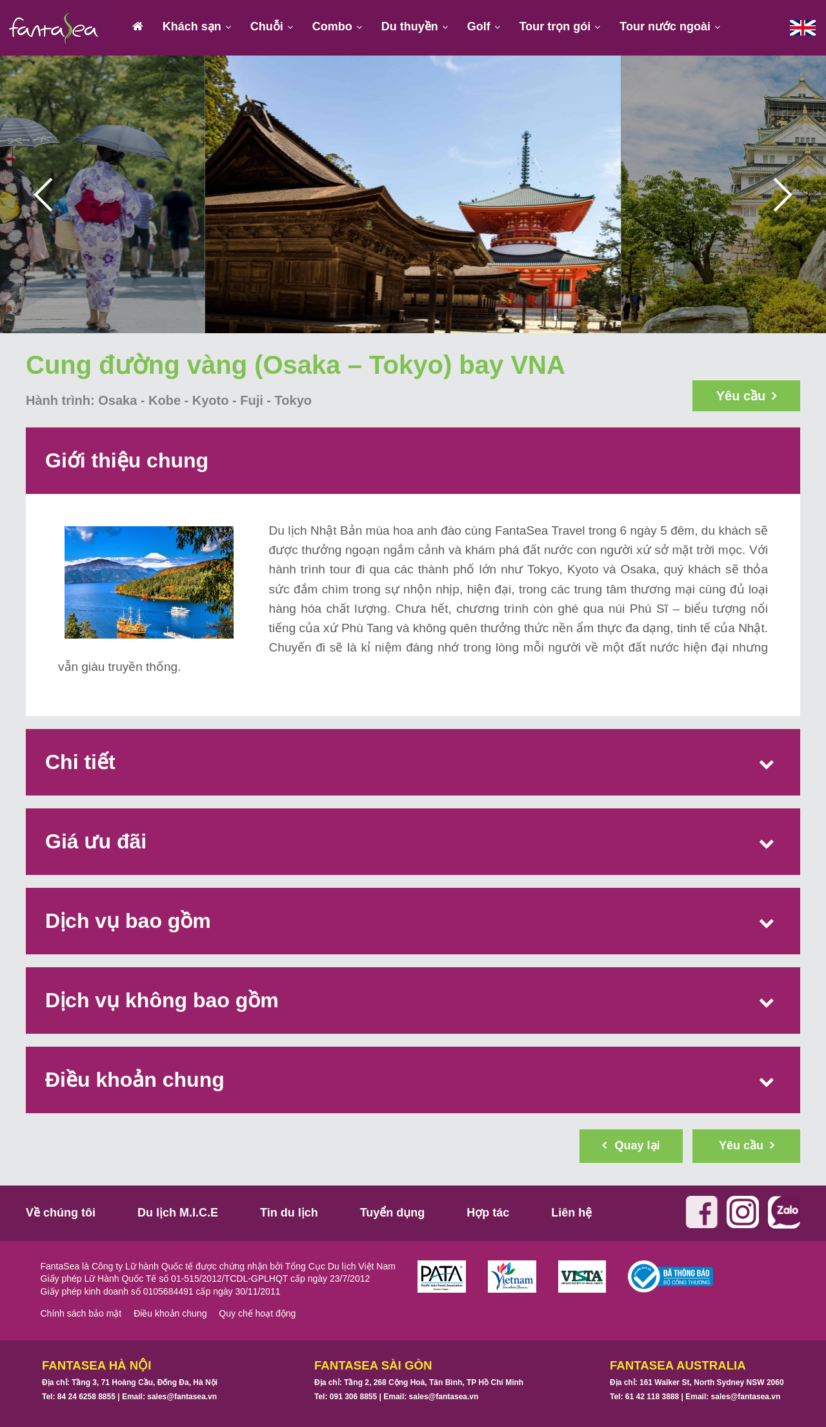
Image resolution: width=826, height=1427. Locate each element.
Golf (478, 26)
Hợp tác (488, 1212)
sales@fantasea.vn (182, 1396)
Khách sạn (192, 26)
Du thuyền (409, 26)
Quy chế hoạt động (257, 1313)
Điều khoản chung (170, 1313)
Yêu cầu (746, 395)
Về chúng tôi (61, 1212)
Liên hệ (571, 1212)
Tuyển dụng (392, 1212)
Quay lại (631, 1145)
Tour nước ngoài (665, 26)
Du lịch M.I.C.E (177, 1212)
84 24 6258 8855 (86, 1396)
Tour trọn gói (555, 26)
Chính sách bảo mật (81, 1313)
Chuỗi (266, 26)
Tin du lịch (289, 1212)
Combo (332, 26)
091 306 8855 (353, 1396)
